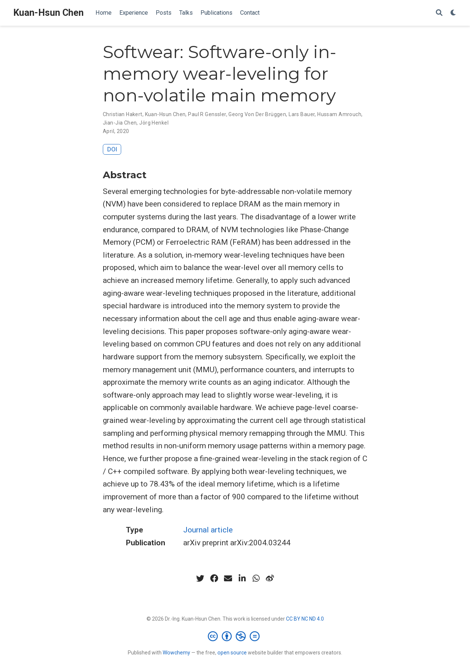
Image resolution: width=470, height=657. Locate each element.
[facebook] (214, 578)
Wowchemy (176, 653)
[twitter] (200, 578)
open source (232, 653)
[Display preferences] (453, 13)
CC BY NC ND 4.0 (305, 619)
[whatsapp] (255, 578)
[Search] (439, 13)
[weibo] (269, 578)
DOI (112, 149)
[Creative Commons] (235, 636)
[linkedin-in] (241, 578)
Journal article (208, 529)
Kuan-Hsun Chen (48, 12)
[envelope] (228, 578)
